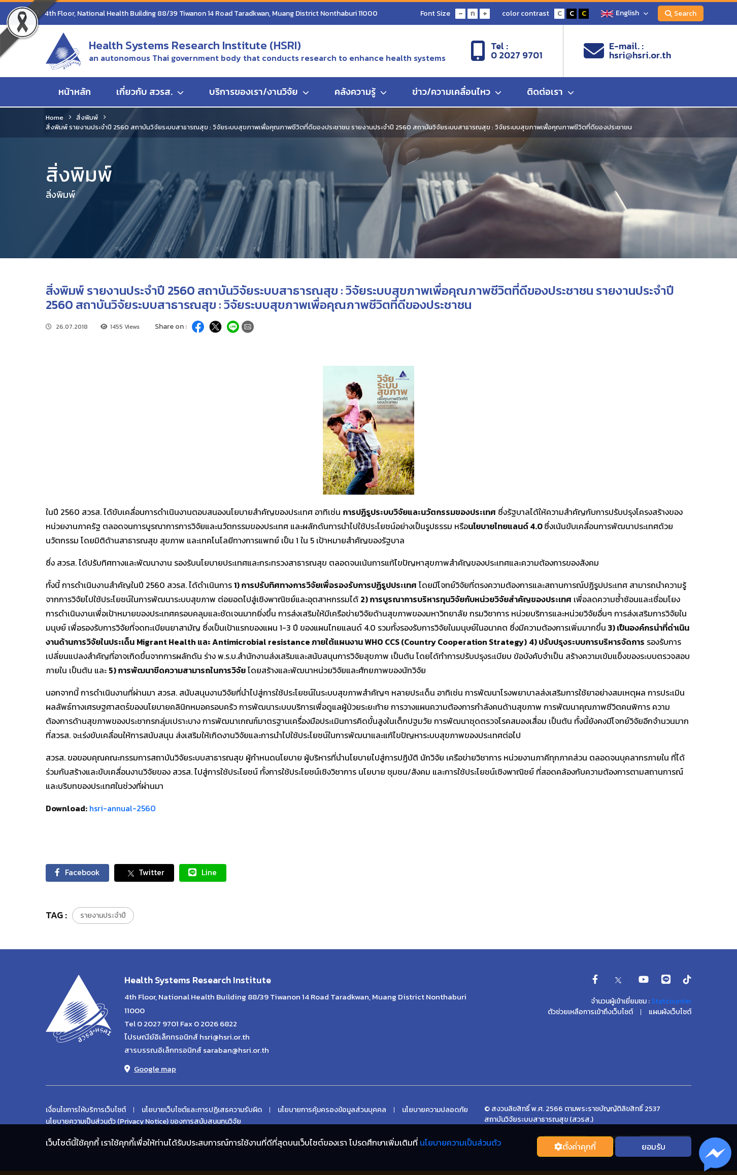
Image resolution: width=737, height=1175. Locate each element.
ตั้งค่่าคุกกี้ (575, 1147)
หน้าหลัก (74, 92)
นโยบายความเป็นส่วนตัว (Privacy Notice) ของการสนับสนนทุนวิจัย (143, 1122)
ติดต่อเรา (550, 92)
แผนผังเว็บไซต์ (670, 1013)
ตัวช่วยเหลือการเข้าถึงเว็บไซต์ (590, 1013)
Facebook (79, 873)
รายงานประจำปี (103, 916)
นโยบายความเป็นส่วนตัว (460, 1142)
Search (680, 13)
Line (208, 873)
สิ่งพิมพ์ (87, 117)
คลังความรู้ (360, 92)
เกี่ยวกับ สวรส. (150, 92)
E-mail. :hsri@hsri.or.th (627, 51)
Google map (150, 1069)
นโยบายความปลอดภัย (435, 1111)
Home (54, 117)
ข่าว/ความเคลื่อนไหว (456, 92)
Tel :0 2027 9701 (507, 51)
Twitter (148, 873)
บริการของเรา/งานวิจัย (259, 92)
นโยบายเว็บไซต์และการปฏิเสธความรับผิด (202, 1111)
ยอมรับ (653, 1147)
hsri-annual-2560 (122, 808)
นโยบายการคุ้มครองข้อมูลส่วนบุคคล (332, 1111)
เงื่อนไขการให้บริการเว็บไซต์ (86, 1111)
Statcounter (671, 1001)
